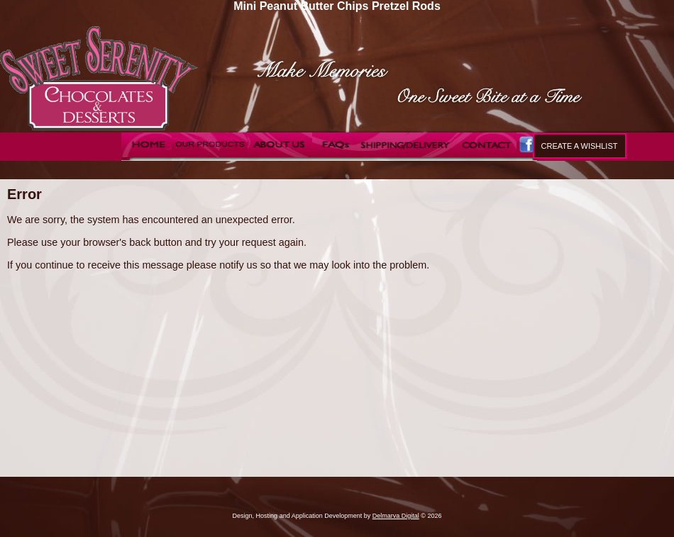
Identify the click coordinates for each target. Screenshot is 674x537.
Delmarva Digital (395, 515)
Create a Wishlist (579, 146)
